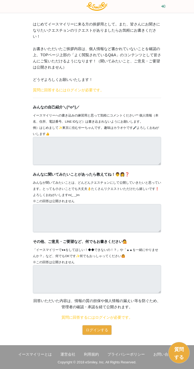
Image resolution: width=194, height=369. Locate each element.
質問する (179, 353)
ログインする (97, 330)
